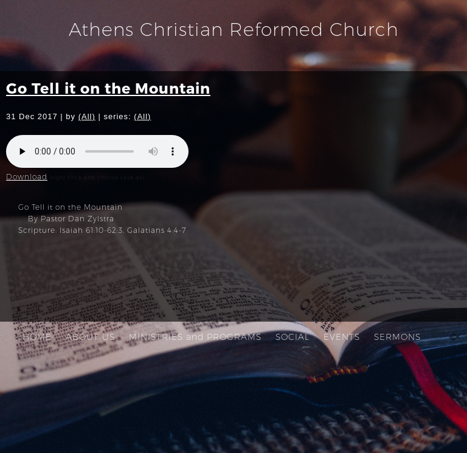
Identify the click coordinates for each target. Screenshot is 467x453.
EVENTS (341, 336)
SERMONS (397, 336)
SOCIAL (292, 336)
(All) (86, 116)
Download (26, 176)
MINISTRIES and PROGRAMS (195, 336)
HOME (37, 336)
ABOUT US (90, 336)
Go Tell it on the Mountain (108, 88)
